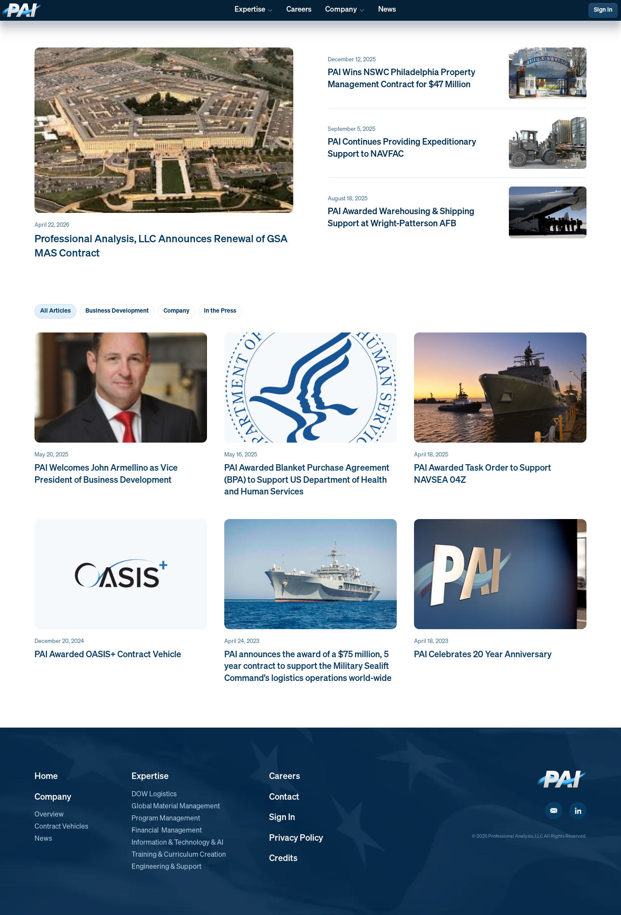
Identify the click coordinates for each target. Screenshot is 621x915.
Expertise (150, 776)
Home (46, 776)
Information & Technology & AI (177, 842)
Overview (49, 814)
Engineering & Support (166, 867)
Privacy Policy (296, 838)
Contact (284, 797)
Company (52, 797)
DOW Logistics (154, 794)
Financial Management (167, 830)
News (43, 839)
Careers (284, 776)
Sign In (603, 10)
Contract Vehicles (61, 826)
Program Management (166, 818)
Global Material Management (176, 806)
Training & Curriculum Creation (179, 855)
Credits (283, 858)
